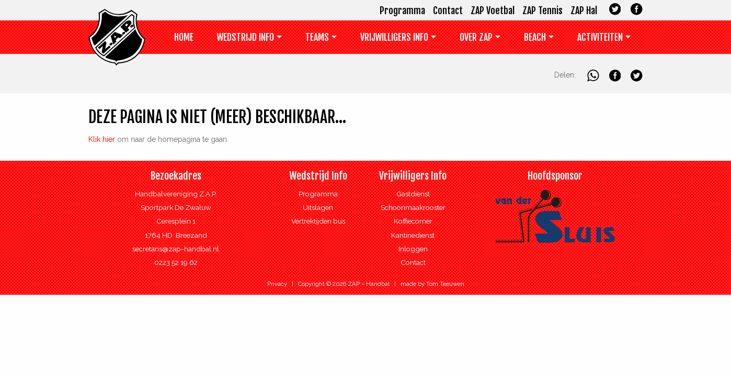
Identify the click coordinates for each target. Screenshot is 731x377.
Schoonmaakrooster (413, 207)
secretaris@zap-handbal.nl (175, 249)
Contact (448, 10)
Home (183, 37)
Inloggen (413, 249)
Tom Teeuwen (445, 283)
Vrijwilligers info (394, 37)
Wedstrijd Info (245, 37)
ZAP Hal (583, 10)
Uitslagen (318, 207)
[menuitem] (184, 39)
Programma (402, 10)
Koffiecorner (413, 221)
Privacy (277, 283)
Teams (317, 37)
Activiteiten (600, 37)
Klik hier (101, 139)
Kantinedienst (413, 235)
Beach (535, 37)
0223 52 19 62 (176, 262)
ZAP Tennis (542, 10)
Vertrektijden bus (318, 221)
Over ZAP (476, 37)
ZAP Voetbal (493, 10)
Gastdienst (413, 194)
